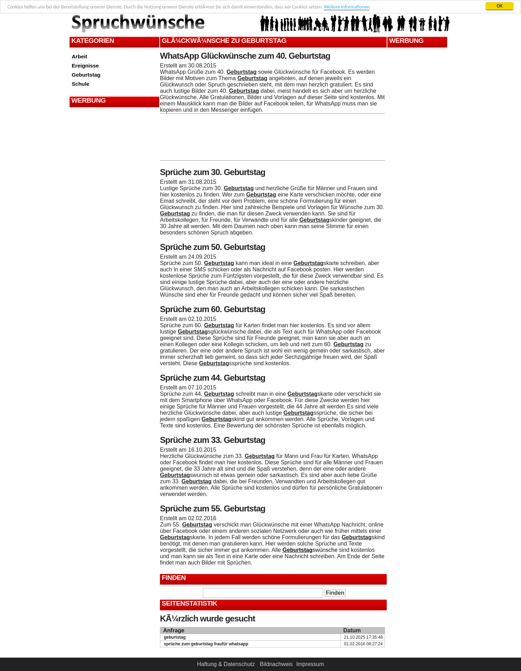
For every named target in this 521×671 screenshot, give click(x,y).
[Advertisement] (113, 126)
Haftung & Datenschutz (226, 664)
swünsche (310, 550)
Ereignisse (85, 66)
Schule (80, 84)
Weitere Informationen (346, 7)
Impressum (310, 664)
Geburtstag (86, 75)
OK (500, 6)
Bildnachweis (276, 664)
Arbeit (79, 56)
